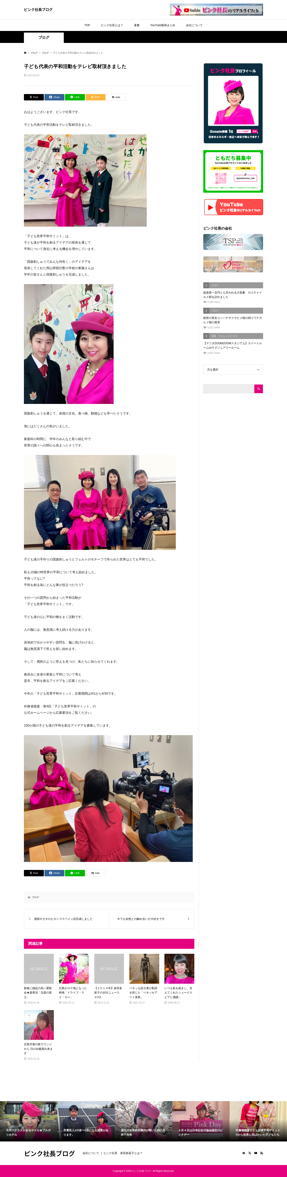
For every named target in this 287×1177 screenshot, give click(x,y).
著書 (137, 25)
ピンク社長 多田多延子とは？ (123, 1153)
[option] (28, 1121)
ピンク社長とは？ (112, 25)
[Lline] (75, 97)
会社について (194, 25)
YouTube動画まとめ (162, 25)
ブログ (43, 38)
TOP (87, 25)
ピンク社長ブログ (38, 9)
